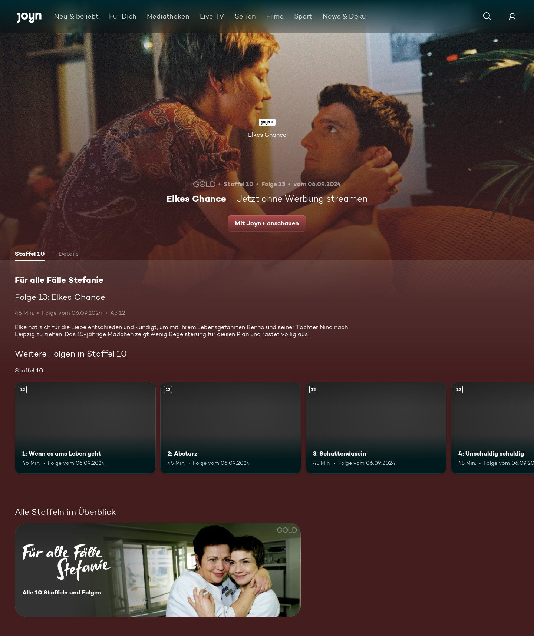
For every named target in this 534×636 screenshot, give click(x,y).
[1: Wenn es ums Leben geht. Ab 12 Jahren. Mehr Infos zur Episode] (85, 428)
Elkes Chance (267, 134)
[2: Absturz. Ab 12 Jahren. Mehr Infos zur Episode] (230, 428)
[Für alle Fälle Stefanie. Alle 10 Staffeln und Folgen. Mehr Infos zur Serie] (158, 570)
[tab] (29, 254)
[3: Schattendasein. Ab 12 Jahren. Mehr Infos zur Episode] (376, 428)
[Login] (512, 16)
